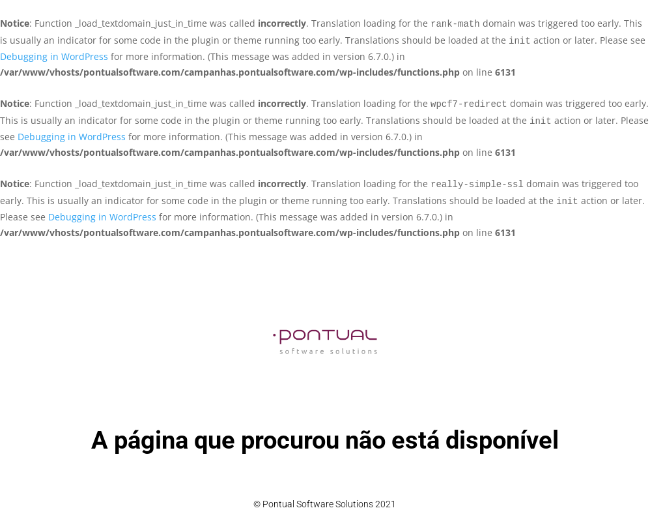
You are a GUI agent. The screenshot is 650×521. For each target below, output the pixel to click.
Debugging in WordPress (54, 56)
